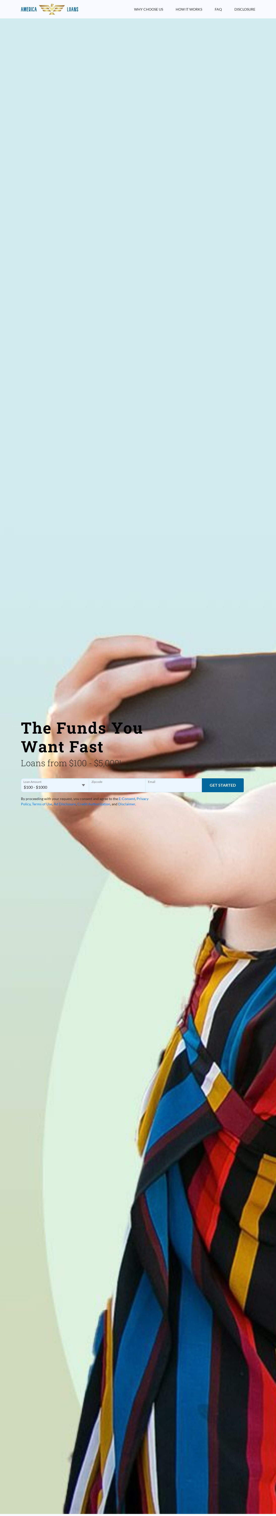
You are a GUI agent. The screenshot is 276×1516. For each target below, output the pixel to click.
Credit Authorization (93, 804)
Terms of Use (42, 804)
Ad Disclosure (65, 804)
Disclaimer (126, 804)
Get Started (223, 785)
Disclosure (244, 9)
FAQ (218, 9)
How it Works (189, 9)
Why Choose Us (148, 9)
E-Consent (127, 798)
